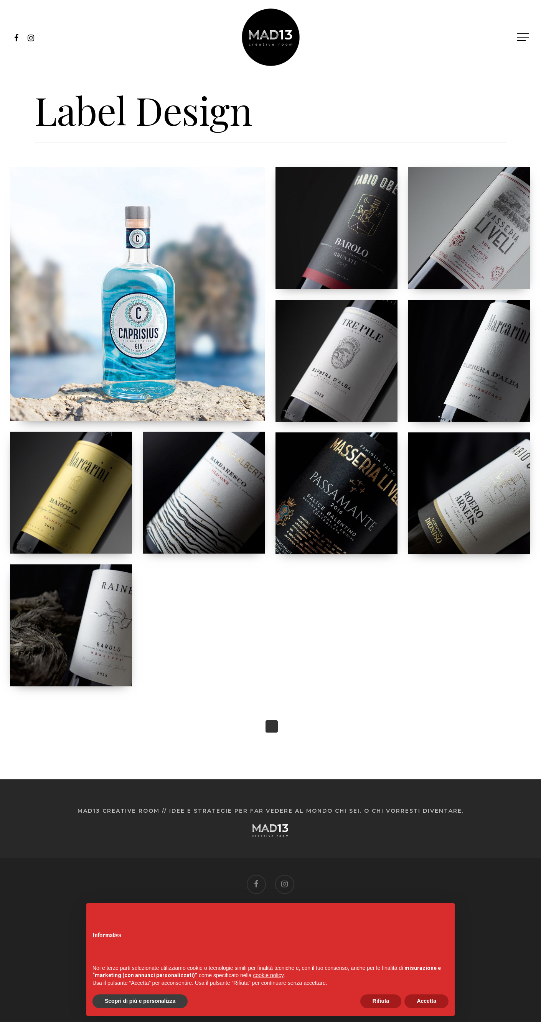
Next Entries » (272, 726)
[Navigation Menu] (523, 37)
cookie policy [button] (268, 975)
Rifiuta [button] (381, 1001)
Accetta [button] (426, 1001)
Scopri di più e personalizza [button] (140, 1001)
